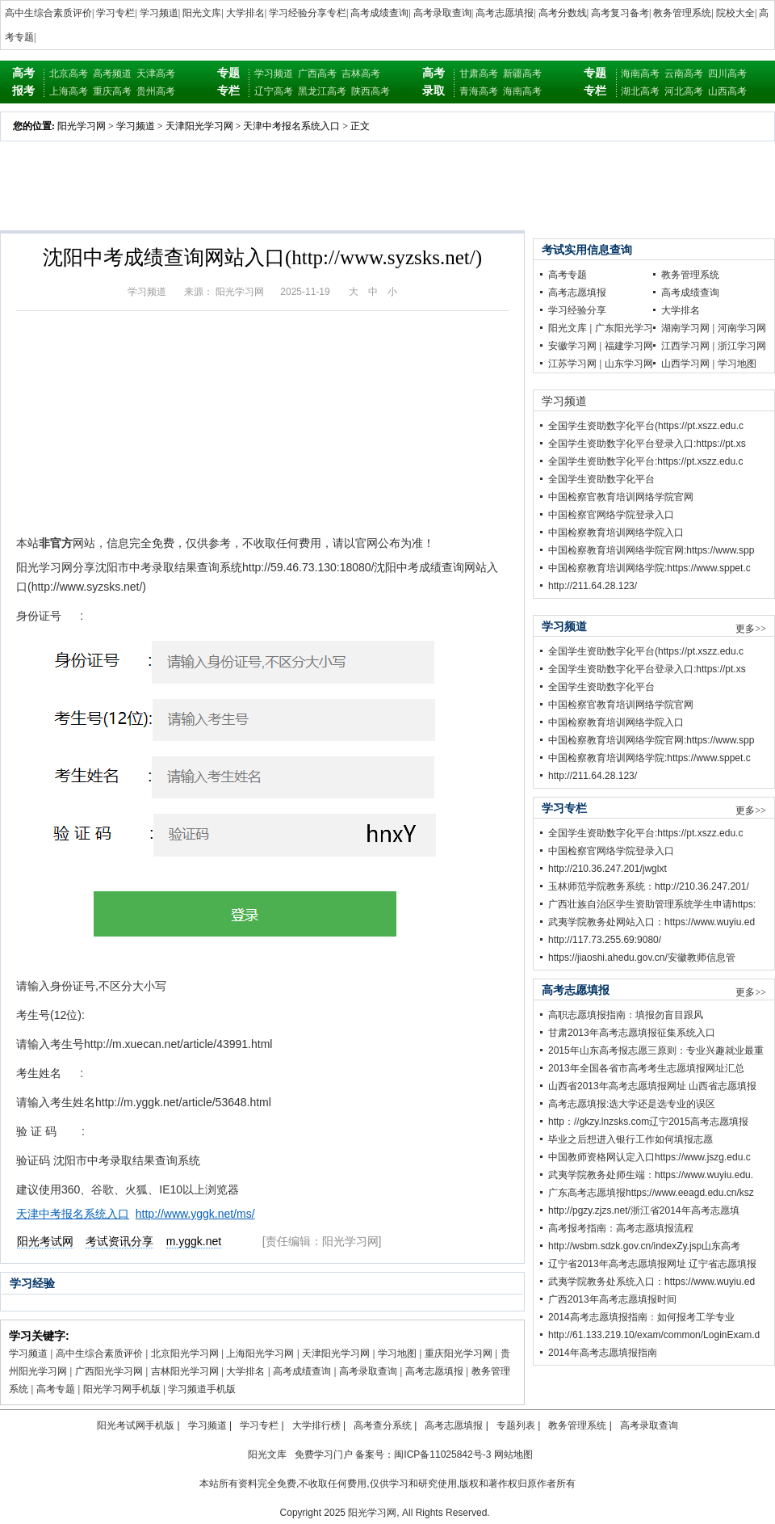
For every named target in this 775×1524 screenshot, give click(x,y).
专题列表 (515, 1425)
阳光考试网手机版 (135, 1425)
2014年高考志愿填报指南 (602, 1352)
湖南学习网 (685, 328)
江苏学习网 (572, 363)
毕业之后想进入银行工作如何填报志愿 (630, 1139)
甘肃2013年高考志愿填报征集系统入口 (631, 1032)
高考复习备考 (620, 13)
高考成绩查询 (379, 13)
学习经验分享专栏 (307, 13)
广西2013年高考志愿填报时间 (612, 1299)
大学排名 (245, 13)
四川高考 (727, 73)
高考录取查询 (442, 13)
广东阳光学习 (624, 328)
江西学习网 (685, 346)
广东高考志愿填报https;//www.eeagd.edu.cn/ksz (651, 1192)
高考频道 (112, 73)
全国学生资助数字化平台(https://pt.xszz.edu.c (646, 426)
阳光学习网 (81, 126)
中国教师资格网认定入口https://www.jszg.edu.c (649, 1157)
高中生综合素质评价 (48, 13)
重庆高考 (112, 91)
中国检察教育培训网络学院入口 (616, 532)
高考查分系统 (383, 1425)
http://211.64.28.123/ (592, 585)
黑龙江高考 (322, 91)
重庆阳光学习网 (458, 1353)
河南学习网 (742, 328)
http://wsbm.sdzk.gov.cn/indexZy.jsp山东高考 (644, 1246)
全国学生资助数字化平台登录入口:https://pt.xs (647, 443)
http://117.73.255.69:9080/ (604, 939)
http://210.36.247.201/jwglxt (607, 868)
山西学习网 (685, 363)
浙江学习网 (742, 346)
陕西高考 (370, 91)
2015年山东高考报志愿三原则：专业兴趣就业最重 (656, 1050)
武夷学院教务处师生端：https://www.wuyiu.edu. (650, 1175)
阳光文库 (201, 13)
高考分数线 (562, 13)
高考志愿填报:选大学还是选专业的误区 (631, 1103)
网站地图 (513, 1454)
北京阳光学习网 (185, 1353)
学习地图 (397, 1353)
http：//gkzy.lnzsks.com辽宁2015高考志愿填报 (648, 1121)
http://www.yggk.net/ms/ (195, 1213)
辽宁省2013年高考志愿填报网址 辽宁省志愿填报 (652, 1263)
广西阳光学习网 (109, 1371)
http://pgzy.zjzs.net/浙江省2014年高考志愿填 (643, 1210)
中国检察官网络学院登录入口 (611, 514)
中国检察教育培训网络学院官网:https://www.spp (651, 550)
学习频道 (159, 13)
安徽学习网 (572, 346)
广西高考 (317, 73)
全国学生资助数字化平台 (601, 479)
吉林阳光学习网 (185, 1371)
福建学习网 (629, 346)
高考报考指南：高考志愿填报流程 (620, 1228)
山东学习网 (629, 363)
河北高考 (683, 91)
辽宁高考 (273, 91)
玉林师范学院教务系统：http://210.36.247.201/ (648, 886)
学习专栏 (115, 13)
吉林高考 (360, 73)
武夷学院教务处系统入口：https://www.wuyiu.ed (651, 1281)
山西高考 (727, 91)
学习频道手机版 (202, 1389)
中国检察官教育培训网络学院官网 (620, 497)
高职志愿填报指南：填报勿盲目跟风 (625, 1015)
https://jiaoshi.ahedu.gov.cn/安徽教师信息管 (641, 957)
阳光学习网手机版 (122, 1389)
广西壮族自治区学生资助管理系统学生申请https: (652, 904)
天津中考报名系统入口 (291, 126)
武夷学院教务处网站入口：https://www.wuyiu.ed (651, 922)
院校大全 (735, 13)
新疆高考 (522, 73)
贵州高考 (155, 91)
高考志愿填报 (504, 13)
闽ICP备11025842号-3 (442, 1454)
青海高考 (478, 91)
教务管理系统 (682, 13)
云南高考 (683, 73)
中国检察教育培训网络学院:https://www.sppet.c (649, 568)
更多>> (750, 628)
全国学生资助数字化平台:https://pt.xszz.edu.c (645, 461)
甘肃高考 (478, 73)
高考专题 (55, 1389)
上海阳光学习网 (260, 1353)
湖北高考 (640, 91)
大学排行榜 (316, 1425)
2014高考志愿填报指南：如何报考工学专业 (641, 1317)
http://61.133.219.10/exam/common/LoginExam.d (654, 1335)
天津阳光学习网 (199, 126)
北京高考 (68, 73)
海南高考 (522, 91)
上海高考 (68, 91)
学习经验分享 (577, 310)
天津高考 (155, 73)
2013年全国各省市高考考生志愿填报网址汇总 (646, 1068)
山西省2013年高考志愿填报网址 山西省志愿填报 (652, 1086)
